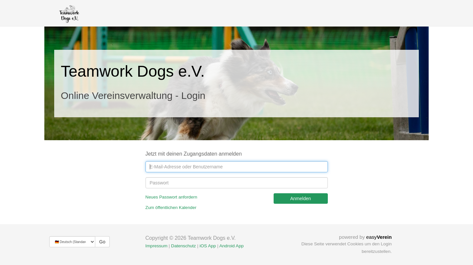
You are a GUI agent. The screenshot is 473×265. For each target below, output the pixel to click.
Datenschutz (183, 245)
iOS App (207, 245)
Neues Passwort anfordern (171, 197)
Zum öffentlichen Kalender (171, 207)
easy (379, 237)
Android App (231, 245)
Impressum (157, 245)
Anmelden (300, 198)
